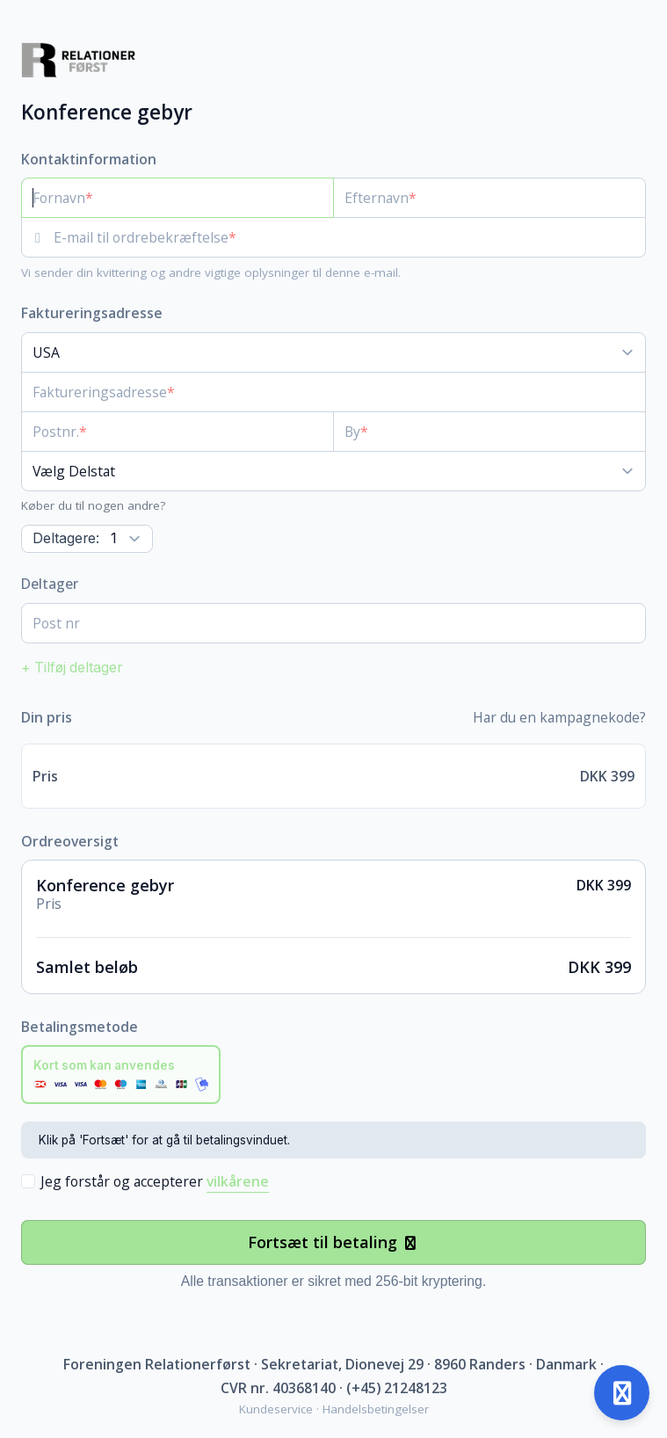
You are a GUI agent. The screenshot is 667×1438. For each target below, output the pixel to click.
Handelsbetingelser (376, 1409)
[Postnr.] (177, 431)
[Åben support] (621, 1392)
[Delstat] (333, 471)
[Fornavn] (177, 197)
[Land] (333, 352)
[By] (489, 431)
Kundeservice (276, 1409)
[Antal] (87, 539)
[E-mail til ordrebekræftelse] (349, 237)
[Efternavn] (489, 197)
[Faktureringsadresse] (323, 392)
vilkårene (238, 1181)
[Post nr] (333, 623)
